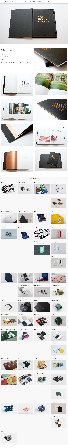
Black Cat (3, 373)
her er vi (40, 1)
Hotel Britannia (54, 387)
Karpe (19, 402)
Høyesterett (37, 300)
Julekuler (3, 227)
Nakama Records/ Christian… (8, 329)
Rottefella (53, 182)
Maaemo (20, 358)
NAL (19, 373)
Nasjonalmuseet (55, 300)
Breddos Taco (37, 402)
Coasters (53, 416)
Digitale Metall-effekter (23, 285)
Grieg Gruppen (54, 242)
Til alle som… (37, 227)
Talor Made (4, 402)
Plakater (36, 182)
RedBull (36, 211)
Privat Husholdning (55, 314)
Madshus (36, 314)
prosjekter (32, 1)
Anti (52, 373)
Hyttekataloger (5, 314)
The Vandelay (54, 271)
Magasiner (4, 431)
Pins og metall (37, 285)
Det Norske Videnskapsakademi (39, 242)
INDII (52, 256)
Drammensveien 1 (22, 211)
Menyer (3, 182)
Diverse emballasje (39, 271)
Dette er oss (24, 1)
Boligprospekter (5, 358)
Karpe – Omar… (21, 300)
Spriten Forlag (54, 358)
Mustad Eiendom (5, 211)
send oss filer (49, 1)
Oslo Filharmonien (22, 182)
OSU (2, 300)
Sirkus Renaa (54, 343)
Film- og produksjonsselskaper (56, 212)
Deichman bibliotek (55, 196)
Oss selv (53, 329)
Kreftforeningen (55, 285)
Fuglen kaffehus (22, 329)
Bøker (35, 329)
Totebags (53, 402)
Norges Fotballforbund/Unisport (24, 228)
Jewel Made (37, 358)
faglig (56, 1)
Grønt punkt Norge (38, 373)
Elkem (52, 227)
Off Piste (3, 271)
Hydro (19, 271)
